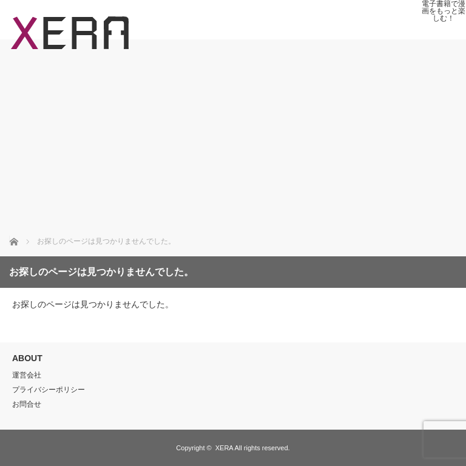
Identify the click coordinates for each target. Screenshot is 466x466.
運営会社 (26, 375)
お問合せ (26, 404)
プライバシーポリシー (48, 389)
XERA (224, 447)
